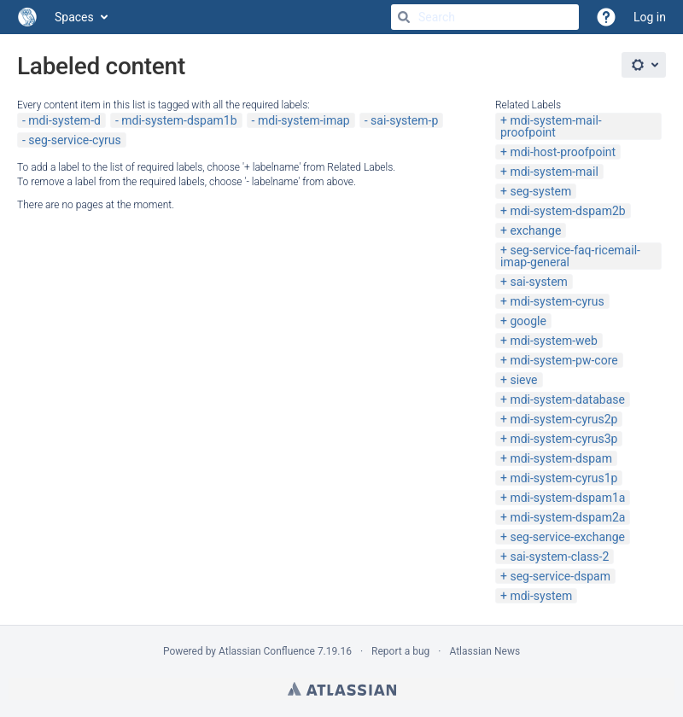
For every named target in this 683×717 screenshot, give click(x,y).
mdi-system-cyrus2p (563, 419)
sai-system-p (404, 120)
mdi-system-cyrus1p (563, 478)
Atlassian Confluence (267, 651)
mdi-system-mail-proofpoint (551, 126)
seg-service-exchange (567, 537)
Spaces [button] (74, 17)
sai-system (538, 282)
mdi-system (541, 596)
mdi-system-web (553, 340)
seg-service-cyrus (74, 140)
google (528, 321)
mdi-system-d (64, 120)
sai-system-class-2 (559, 556)
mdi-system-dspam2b (567, 211)
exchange (535, 230)
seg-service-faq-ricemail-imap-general (570, 256)
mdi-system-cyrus (557, 301)
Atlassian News (484, 651)
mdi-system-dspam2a (567, 517)
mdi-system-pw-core (563, 360)
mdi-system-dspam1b (178, 120)
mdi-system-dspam (561, 458)
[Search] (404, 17)
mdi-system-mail (554, 171)
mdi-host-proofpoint (563, 152)
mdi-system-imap (304, 120)
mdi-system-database (567, 399)
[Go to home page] (27, 17)
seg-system (540, 191)
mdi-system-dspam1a (567, 497)
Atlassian (342, 689)
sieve (523, 380)
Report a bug (400, 651)
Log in (649, 17)
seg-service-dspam (560, 576)
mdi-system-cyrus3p (563, 439)
